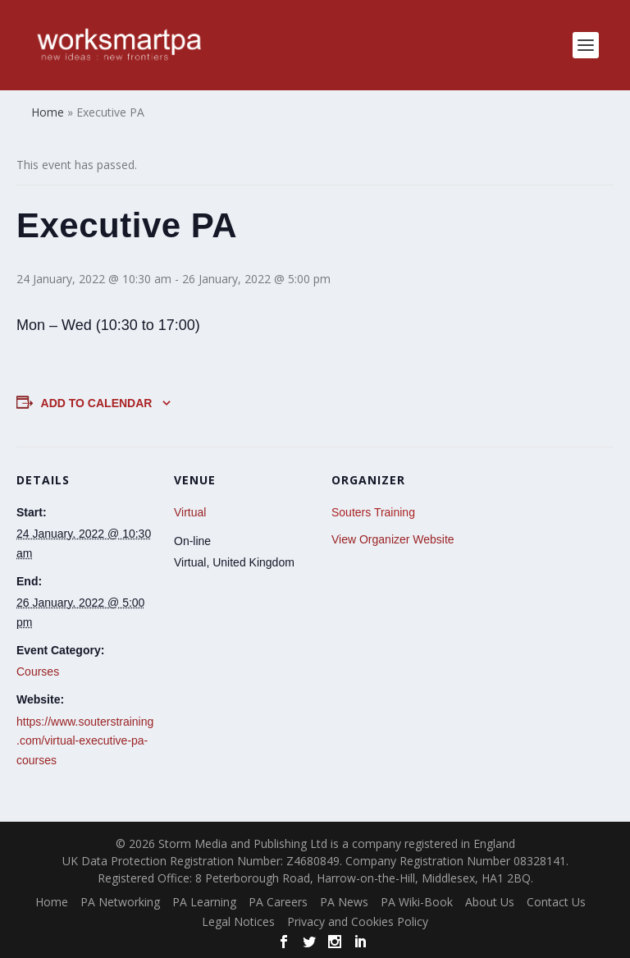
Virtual (190, 512)
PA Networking (120, 902)
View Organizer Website (392, 539)
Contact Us (556, 902)
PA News (344, 902)
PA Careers (278, 902)
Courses (37, 671)
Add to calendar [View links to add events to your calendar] (97, 403)
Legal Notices (238, 921)
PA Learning (204, 902)
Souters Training (373, 512)
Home (51, 902)
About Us (489, 902)
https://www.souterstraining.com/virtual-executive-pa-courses (84, 741)
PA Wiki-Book (417, 902)
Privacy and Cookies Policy (357, 921)
